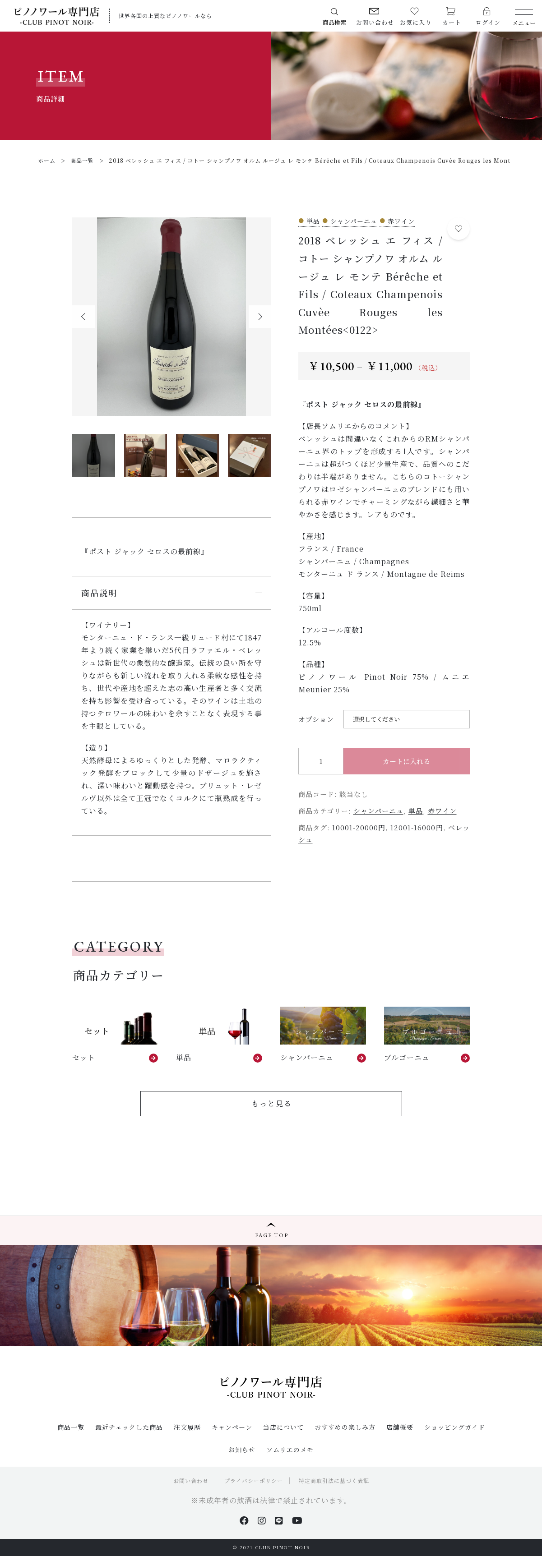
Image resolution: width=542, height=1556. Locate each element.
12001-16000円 (416, 827)
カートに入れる (406, 761)
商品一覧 (70, 1427)
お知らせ (241, 1449)
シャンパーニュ (378, 810)
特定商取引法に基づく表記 (334, 1480)
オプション (316, 719)
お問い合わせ (190, 1480)
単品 (415, 810)
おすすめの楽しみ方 (345, 1427)
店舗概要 (399, 1427)
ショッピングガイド (454, 1427)
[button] (83, 316)
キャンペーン (232, 1427)
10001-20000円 (358, 827)
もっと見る (271, 1103)
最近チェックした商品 (129, 1427)
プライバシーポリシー (253, 1480)
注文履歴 (187, 1427)
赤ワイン (442, 810)
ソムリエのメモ (290, 1449)
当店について (283, 1427)
